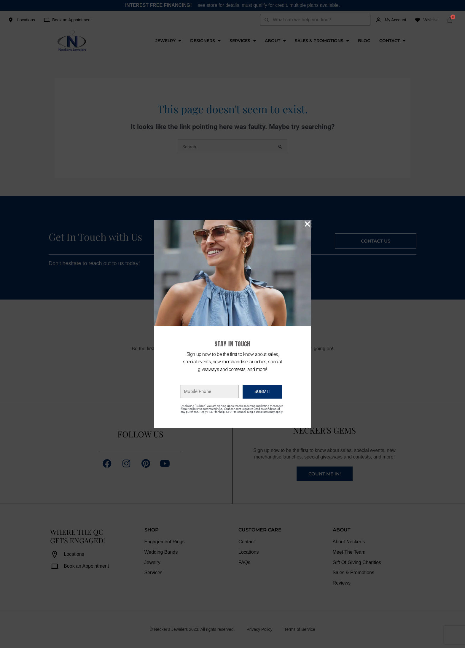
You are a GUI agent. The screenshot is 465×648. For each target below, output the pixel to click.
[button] (307, 224)
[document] (232, 324)
